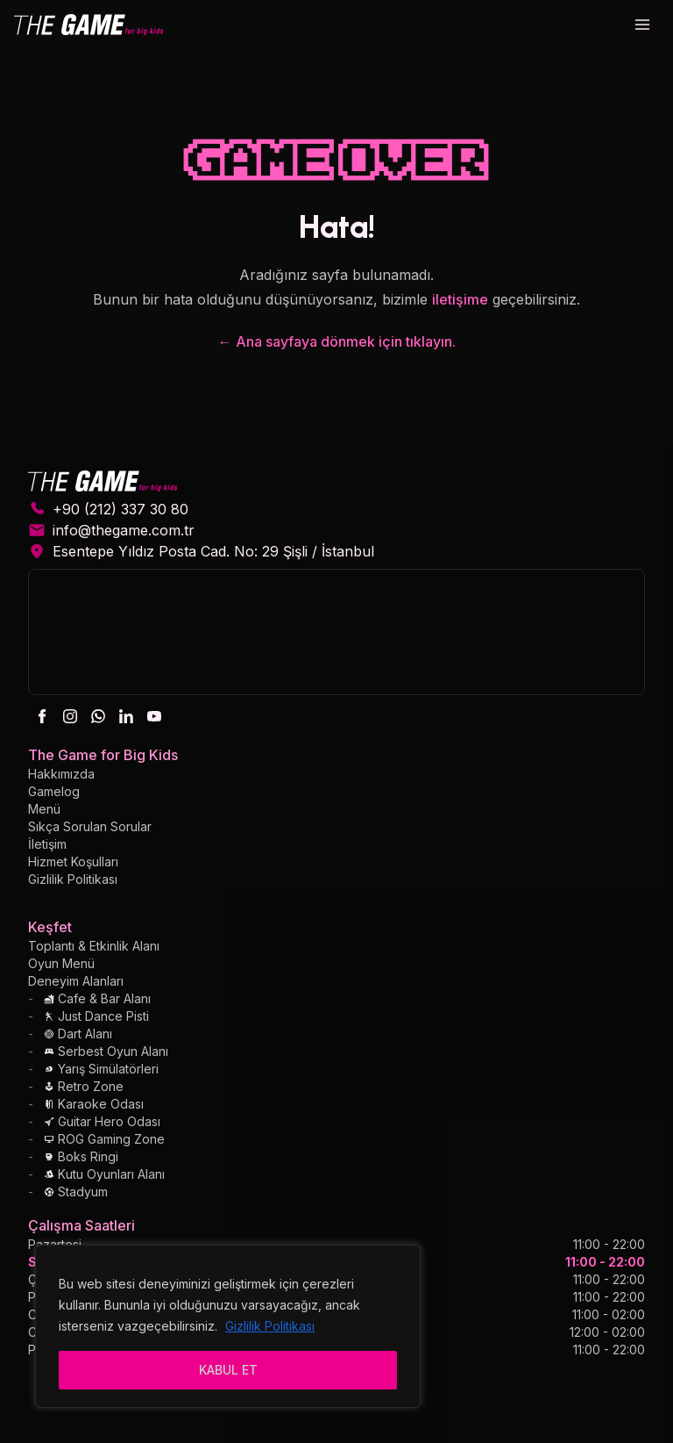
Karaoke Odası (94, 1103)
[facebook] (42, 716)
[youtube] (154, 716)
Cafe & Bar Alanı (97, 998)
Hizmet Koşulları (73, 861)
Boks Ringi (81, 1156)
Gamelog (54, 791)
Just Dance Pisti (96, 1016)
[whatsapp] (98, 716)
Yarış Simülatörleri (101, 1068)
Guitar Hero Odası (102, 1121)
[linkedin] (126, 716)
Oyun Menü (61, 963)
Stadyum (76, 1191)
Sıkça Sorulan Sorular (90, 826)
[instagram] (70, 716)
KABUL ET (228, 1369)
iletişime (460, 299)
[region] (228, 1326)
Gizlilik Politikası (270, 1325)
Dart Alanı (78, 1033)
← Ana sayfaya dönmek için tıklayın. (337, 341)
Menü (44, 808)
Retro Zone (84, 1086)
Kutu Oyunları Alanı (104, 1174)
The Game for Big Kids (103, 755)
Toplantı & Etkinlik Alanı (93, 945)
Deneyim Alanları (76, 980)
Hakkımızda (61, 773)
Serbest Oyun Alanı (106, 1051)
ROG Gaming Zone (104, 1138)
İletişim (47, 843)
